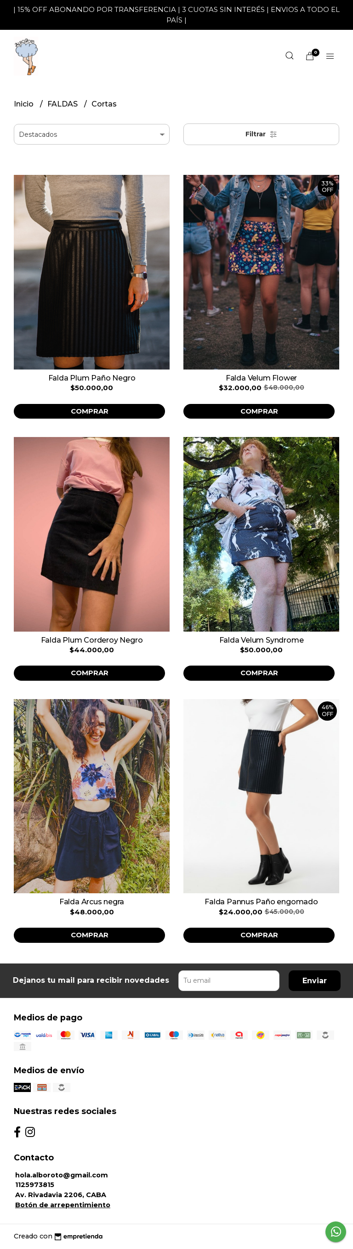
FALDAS (63, 104)
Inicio (24, 104)
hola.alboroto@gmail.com (61, 1175)
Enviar (314, 980)
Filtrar (261, 134)
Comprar (89, 411)
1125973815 (34, 1185)
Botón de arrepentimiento (62, 1205)
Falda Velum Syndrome (261, 640)
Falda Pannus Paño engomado (261, 901)
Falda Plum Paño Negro (92, 378)
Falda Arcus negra (91, 901)
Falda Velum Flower (261, 378)
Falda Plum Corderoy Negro (92, 640)
